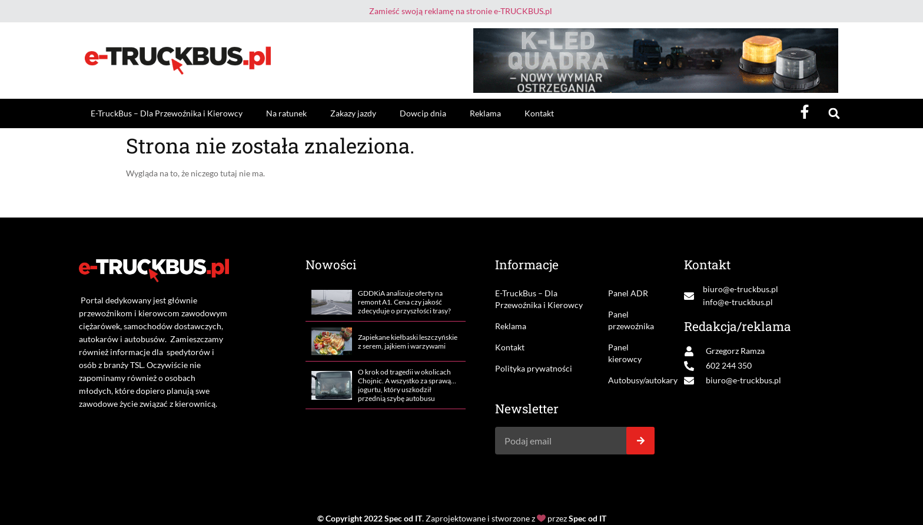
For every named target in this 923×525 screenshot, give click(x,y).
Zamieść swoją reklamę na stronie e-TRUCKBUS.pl (460, 11)
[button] (834, 113)
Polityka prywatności (533, 368)
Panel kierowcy (625, 353)
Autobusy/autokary (631, 380)
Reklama (485, 113)
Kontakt (539, 113)
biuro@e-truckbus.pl (740, 289)
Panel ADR (628, 293)
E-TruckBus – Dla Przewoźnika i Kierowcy (167, 113)
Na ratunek (286, 113)
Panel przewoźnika (631, 320)
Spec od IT (403, 518)
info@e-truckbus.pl (738, 302)
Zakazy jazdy (353, 113)
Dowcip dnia (423, 113)
